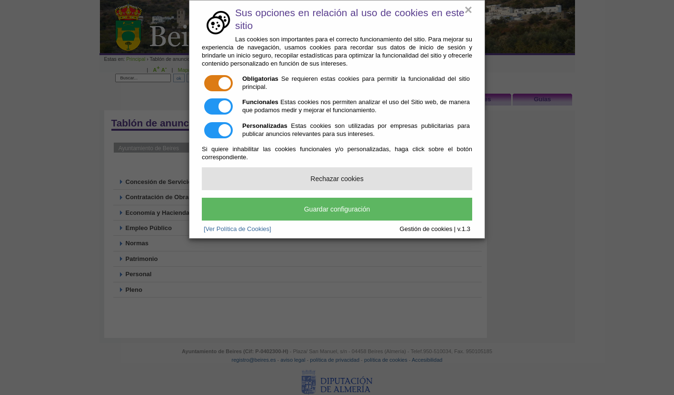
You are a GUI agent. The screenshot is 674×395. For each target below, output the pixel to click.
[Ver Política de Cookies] (237, 228)
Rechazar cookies (336, 179)
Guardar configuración (337, 209)
